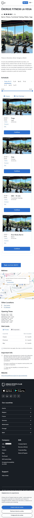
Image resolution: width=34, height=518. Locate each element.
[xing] (18, 396)
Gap (12, 157)
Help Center (5, 475)
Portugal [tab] (16, 429)
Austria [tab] (16, 408)
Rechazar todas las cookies (17, 511)
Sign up (25, 2)
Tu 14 (14, 81)
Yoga (13, 118)
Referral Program (22, 453)
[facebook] (15, 396)
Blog (3, 453)
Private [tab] (6, 329)
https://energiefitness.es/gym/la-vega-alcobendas (14, 375)
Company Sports (22, 444)
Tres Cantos (7, 305)
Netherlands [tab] (16, 425)
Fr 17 (5, 85)
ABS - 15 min (15, 196)
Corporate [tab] (15, 329)
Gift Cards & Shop (6, 459)
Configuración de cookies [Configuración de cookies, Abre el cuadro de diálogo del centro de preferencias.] (17, 515)
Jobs (3, 444)
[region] (17, 504)
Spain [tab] (16, 433)
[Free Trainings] (19, 96)
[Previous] (2, 81)
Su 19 (15, 85)
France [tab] (16, 416)
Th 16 (24, 81)
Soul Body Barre (17, 235)
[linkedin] (7, 396)
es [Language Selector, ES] (30, 2)
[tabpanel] (17, 338)
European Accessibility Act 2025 (8, 463)
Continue (17, 132)
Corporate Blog (22, 450)
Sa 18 (10, 85)
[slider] (2, 91)
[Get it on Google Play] (19, 391)
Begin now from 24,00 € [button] (11, 265)
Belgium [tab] (16, 412)
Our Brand (5, 456)
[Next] (32, 81)
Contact (4, 450)
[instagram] (3, 396)
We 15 (19, 81)
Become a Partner (23, 447)
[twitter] (11, 396)
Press (3, 447)
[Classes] (7, 96)
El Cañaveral (7, 307)
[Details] (17, 107)
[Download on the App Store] (7, 391)
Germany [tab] (16, 420)
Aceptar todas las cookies (17, 507)
